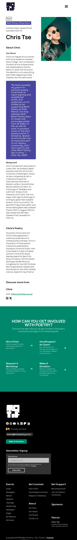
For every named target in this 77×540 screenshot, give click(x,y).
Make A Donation (16, 441)
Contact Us (33, 518)
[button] (66, 6)
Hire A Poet (33, 488)
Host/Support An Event (38, 492)
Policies (33, 466)
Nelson (9, 495)
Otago (8, 513)
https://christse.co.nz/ (22, 294)
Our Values (33, 511)
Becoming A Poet (58, 488)
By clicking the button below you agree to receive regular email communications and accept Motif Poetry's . (24, 465)
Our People (33, 515)
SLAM (8, 488)
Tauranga (10, 502)
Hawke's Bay (11, 506)
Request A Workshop (37, 495)
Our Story (32, 508)
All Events (10, 520)
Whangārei (10, 492)
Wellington (10, 509)
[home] (10, 6)
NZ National (11, 516)
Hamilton (9, 499)
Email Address (12, 456)
